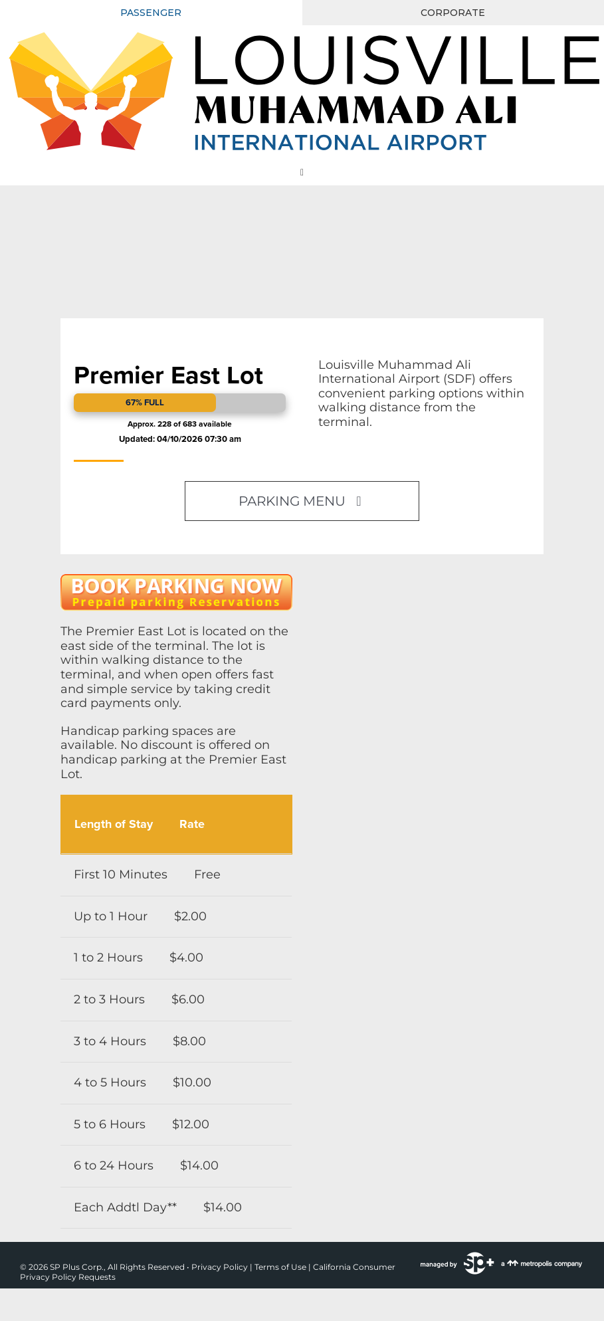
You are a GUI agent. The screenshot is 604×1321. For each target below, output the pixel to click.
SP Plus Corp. (77, 1267)
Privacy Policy (219, 1267)
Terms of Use (280, 1267)
